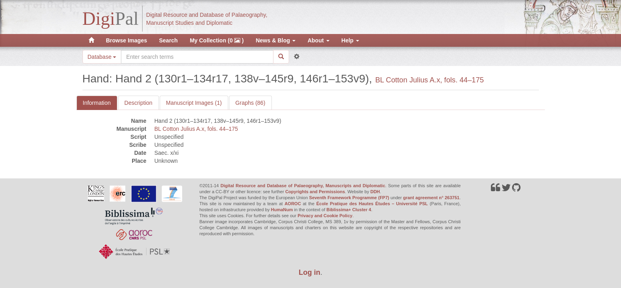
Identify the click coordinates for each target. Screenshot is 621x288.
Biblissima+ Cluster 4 (348, 209)
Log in (309, 272)
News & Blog (275, 40)
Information (97, 103)
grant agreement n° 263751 (431, 197)
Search (168, 40)
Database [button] (102, 57)
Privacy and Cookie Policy (324, 215)
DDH (375, 191)
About (318, 40)
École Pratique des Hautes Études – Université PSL (372, 203)
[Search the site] (197, 57)
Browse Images (126, 40)
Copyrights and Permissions (315, 191)
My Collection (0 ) (217, 40)
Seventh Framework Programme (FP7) (349, 197)
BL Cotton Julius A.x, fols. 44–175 (429, 80)
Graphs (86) (250, 103)
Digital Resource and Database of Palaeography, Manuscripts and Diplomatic (303, 185)
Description (139, 103)
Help (350, 40)
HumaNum (282, 209)
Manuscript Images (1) (194, 103)
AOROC (293, 203)
